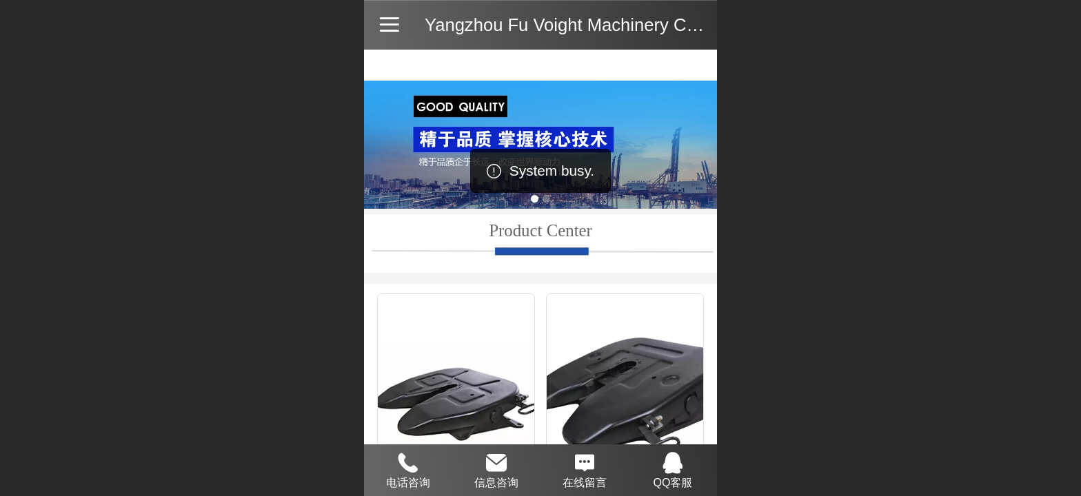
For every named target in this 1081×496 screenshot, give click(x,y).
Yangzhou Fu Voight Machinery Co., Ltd (580, 24)
